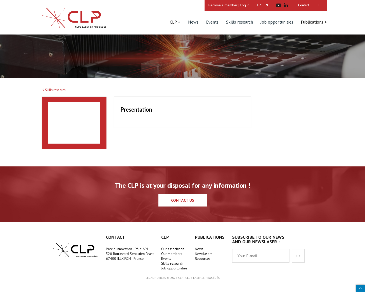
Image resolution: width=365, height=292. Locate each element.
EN (266, 5)
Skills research (239, 22)
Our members (171, 253)
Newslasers (203, 253)
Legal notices (155, 278)
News (193, 22)
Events (212, 22)
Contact (303, 5)
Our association (172, 249)
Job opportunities (277, 22)
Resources (202, 258)
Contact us (182, 200)
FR (259, 5)
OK (298, 256)
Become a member (223, 5)
